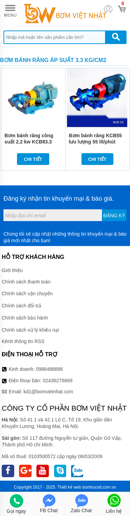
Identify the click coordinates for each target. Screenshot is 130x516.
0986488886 (49, 369)
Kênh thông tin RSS (23, 341)
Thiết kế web (69, 487)
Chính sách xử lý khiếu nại (30, 330)
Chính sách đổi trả (21, 305)
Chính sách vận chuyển (27, 293)
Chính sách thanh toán (26, 282)
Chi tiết (33, 159)
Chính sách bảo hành (25, 318)
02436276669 (57, 380)
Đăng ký (114, 215)
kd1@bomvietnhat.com (48, 391)
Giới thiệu (12, 270)
